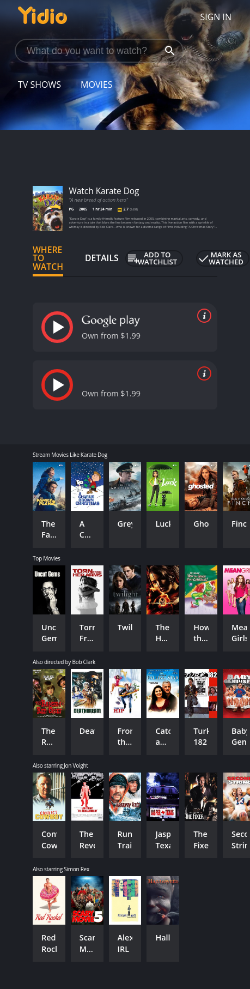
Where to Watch (48, 258)
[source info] (202, 316)
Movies (97, 85)
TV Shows (39, 85)
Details (102, 258)
